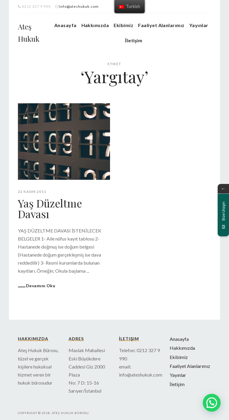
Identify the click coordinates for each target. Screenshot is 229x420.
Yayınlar (198, 25)
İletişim (133, 40)
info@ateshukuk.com (79, 6)
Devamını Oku (40, 285)
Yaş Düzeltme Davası (50, 208)
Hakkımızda (95, 25)
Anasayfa (65, 25)
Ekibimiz (123, 25)
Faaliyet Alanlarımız (161, 25)
